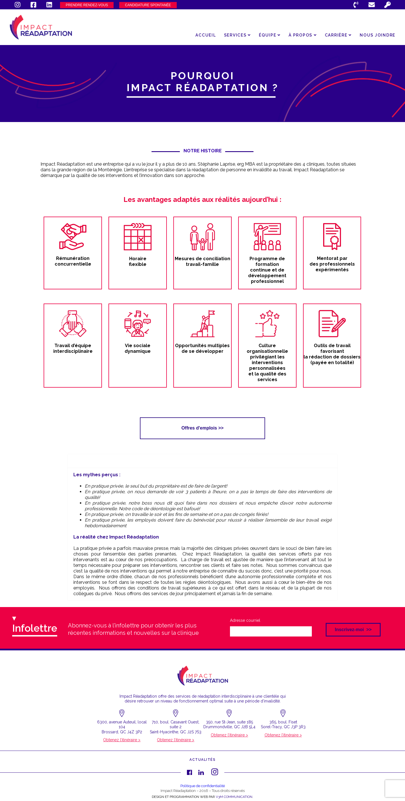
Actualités (202, 760)
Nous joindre (377, 35)
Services (237, 35)
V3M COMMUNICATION (234, 797)
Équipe (270, 35)
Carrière (338, 35)
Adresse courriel (245, 620)
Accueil (205, 35)
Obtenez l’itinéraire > (121, 740)
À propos (303, 35)
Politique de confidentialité (202, 786)
